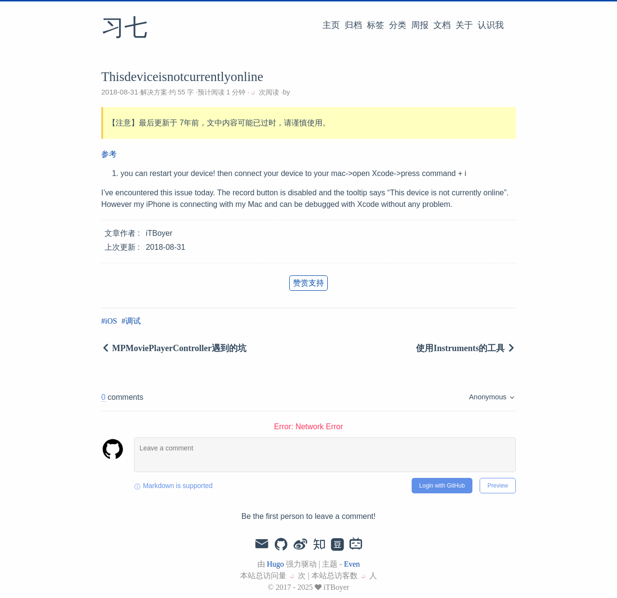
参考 (109, 154)
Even (352, 564)
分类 (397, 25)
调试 (133, 321)
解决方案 (153, 92)
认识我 (491, 25)
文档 (442, 25)
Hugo (275, 564)
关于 (464, 25)
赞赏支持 (308, 283)
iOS (111, 321)
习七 (124, 28)
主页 (331, 25)
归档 (353, 25)
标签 (375, 25)
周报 (420, 25)
